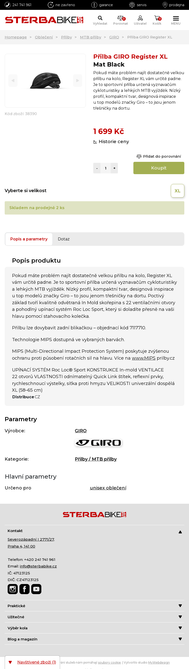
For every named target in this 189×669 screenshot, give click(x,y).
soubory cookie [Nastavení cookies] (109, 662)
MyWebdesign (159, 662)
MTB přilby (90, 37)
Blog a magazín (95, 639)
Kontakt (95, 531)
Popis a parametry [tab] (28, 239)
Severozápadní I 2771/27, (31, 539)
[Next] (77, 80)
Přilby (66, 37)
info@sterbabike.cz (38, 566)
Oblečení (44, 37)
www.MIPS (144, 358)
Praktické (95, 605)
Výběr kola (95, 628)
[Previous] (12, 80)
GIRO (114, 37)
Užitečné (95, 617)
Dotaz (64, 239)
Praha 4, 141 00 (21, 546)
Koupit (159, 168)
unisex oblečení (108, 488)
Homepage (16, 37)
